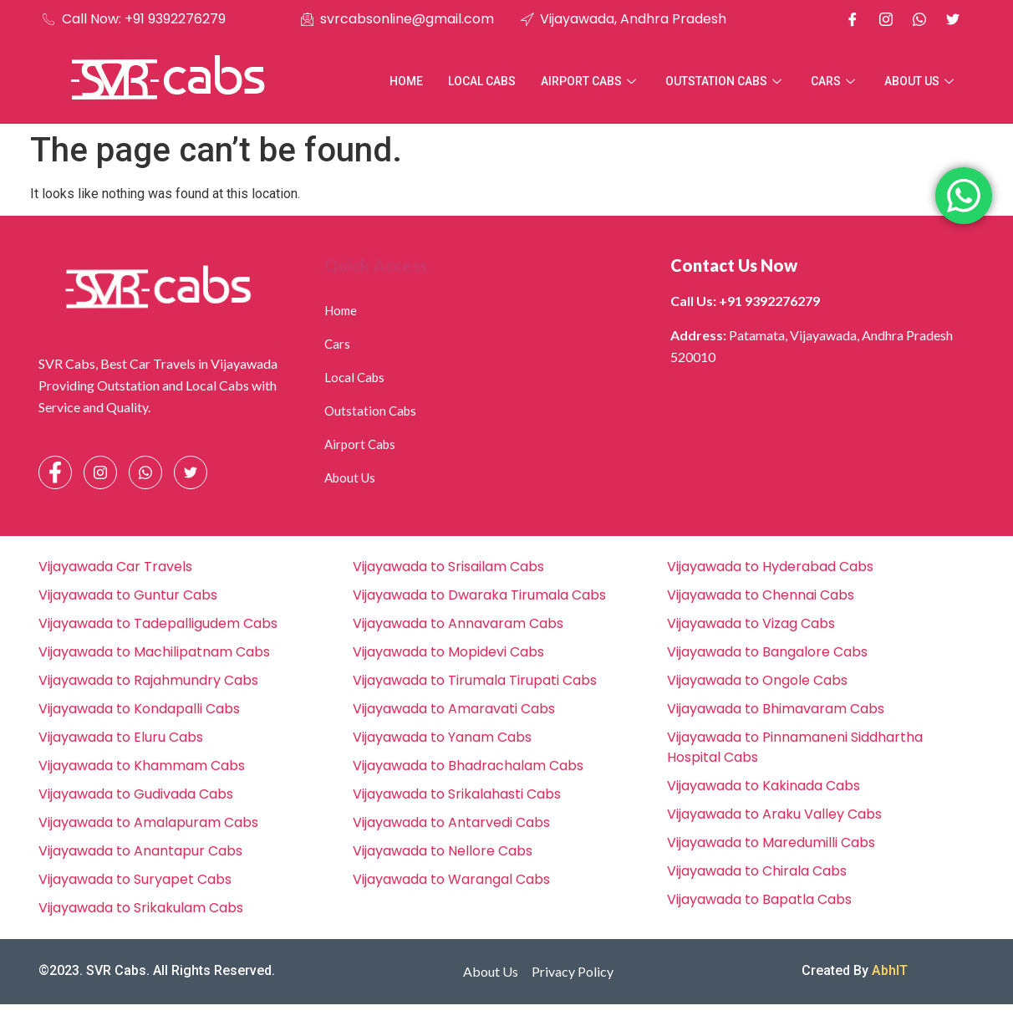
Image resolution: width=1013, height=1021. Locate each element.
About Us (921, 81)
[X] (952, 19)
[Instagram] (885, 19)
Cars (835, 81)
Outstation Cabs (725, 81)
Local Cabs (482, 81)
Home (406, 81)
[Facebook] (852, 19)
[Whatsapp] (919, 19)
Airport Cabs (590, 81)
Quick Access (375, 265)
